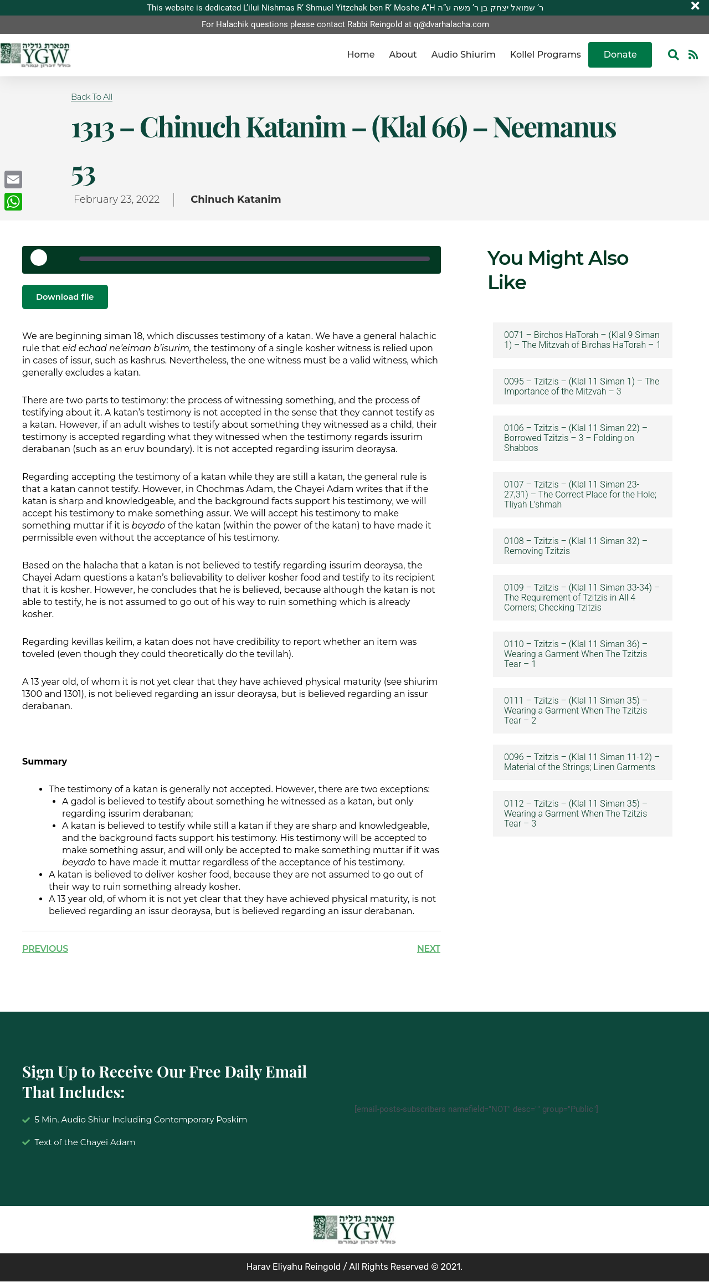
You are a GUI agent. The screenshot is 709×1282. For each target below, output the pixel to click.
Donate (620, 55)
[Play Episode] (42, 261)
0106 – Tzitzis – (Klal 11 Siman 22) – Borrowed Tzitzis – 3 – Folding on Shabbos (576, 438)
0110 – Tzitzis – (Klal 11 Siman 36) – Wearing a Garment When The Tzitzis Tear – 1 (576, 654)
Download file (67, 297)
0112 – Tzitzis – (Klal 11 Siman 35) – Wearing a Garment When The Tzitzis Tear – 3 (576, 814)
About (403, 55)
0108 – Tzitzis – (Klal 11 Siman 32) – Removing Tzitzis (576, 546)
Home (361, 55)
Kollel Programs (545, 55)
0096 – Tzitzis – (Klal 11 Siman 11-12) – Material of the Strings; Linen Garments (582, 762)
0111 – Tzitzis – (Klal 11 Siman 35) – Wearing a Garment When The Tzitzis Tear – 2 (576, 711)
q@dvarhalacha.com (451, 25)
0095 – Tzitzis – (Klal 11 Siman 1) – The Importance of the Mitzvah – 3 (581, 387)
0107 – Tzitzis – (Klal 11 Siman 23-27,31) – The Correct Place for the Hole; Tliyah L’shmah (580, 495)
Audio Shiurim (463, 55)
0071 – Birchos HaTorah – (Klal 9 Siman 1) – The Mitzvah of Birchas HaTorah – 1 (582, 340)
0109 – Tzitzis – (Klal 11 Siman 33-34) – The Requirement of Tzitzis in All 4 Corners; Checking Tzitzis (582, 598)
